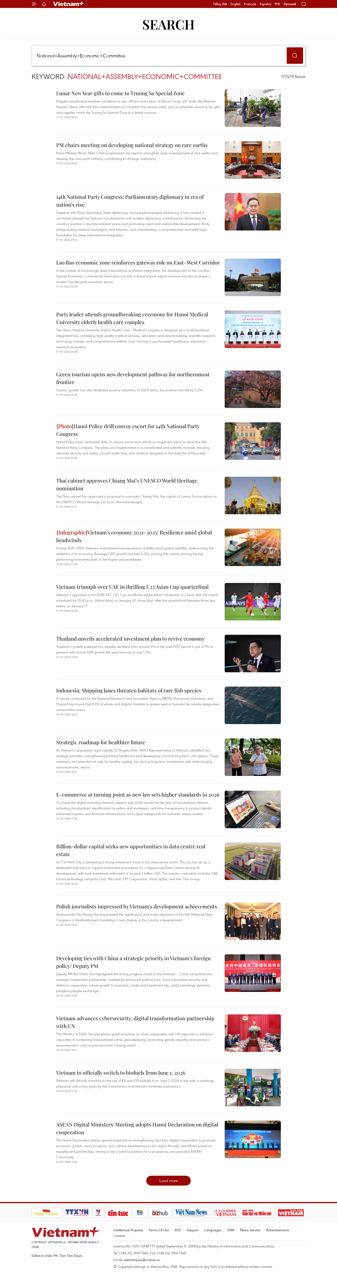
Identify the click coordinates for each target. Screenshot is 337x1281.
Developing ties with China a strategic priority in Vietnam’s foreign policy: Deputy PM (133, 962)
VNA (230, 1230)
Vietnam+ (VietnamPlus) (68, 4)
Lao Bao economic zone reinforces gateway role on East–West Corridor (138, 262)
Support (192, 1230)
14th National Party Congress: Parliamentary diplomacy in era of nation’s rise (130, 200)
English (236, 4)
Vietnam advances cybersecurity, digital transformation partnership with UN (135, 1022)
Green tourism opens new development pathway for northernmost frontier (133, 378)
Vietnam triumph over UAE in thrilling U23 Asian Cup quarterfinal (132, 586)
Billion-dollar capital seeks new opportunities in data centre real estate (130, 850)
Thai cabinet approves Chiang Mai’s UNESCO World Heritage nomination (126, 484)
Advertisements (277, 1230)
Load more (168, 1180)
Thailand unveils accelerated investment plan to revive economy (130, 638)
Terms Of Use (159, 1230)
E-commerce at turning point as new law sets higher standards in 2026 (138, 794)
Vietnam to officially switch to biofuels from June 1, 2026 (120, 1072)
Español (265, 4)
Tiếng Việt (220, 4)
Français (250, 4)
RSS (178, 1230)
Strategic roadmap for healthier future (100, 742)
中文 (277, 4)
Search (168, 24)
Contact (119, 1235)
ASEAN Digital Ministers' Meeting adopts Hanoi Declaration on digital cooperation (137, 1128)
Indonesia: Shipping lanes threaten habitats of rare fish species (128, 690)
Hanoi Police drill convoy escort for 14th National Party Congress (127, 430)
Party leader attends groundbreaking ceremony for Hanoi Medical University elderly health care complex (132, 318)
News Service (250, 1230)
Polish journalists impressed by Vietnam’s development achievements (136, 906)
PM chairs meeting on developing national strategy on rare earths (132, 144)
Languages (212, 1230)
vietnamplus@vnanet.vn (142, 1259)
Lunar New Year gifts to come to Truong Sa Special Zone (120, 93)
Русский (290, 4)
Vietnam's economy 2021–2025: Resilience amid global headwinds (134, 536)
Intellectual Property (128, 1230)
